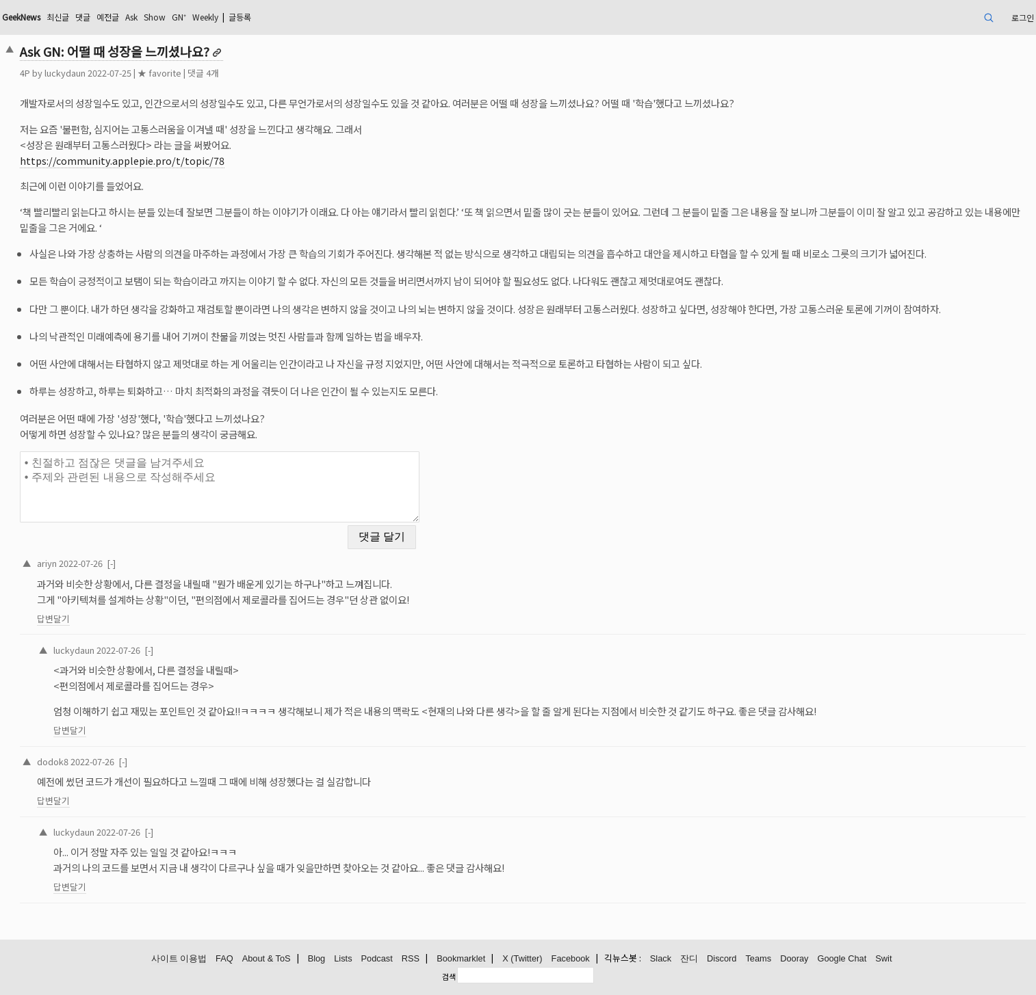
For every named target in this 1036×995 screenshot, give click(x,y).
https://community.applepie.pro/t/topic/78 (122, 160)
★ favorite (159, 72)
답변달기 (53, 618)
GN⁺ (179, 17)
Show (155, 17)
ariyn (47, 563)
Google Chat (841, 958)
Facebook (571, 958)
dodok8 (52, 761)
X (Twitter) (522, 958)
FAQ (224, 958)
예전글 (107, 17)
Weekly (205, 17)
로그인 (1022, 17)
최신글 (58, 17)
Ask (131, 17)
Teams (758, 958)
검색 (449, 976)
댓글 (82, 17)
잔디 (689, 958)
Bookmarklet (461, 958)
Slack (660, 958)
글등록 (240, 17)
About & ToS (266, 958)
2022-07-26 (81, 563)
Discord (721, 958)
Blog (317, 958)
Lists (343, 958)
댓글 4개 (203, 72)
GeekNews (21, 17)
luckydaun (65, 72)
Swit (883, 958)
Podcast (377, 958)
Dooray (794, 958)
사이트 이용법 (179, 958)
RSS (410, 958)
